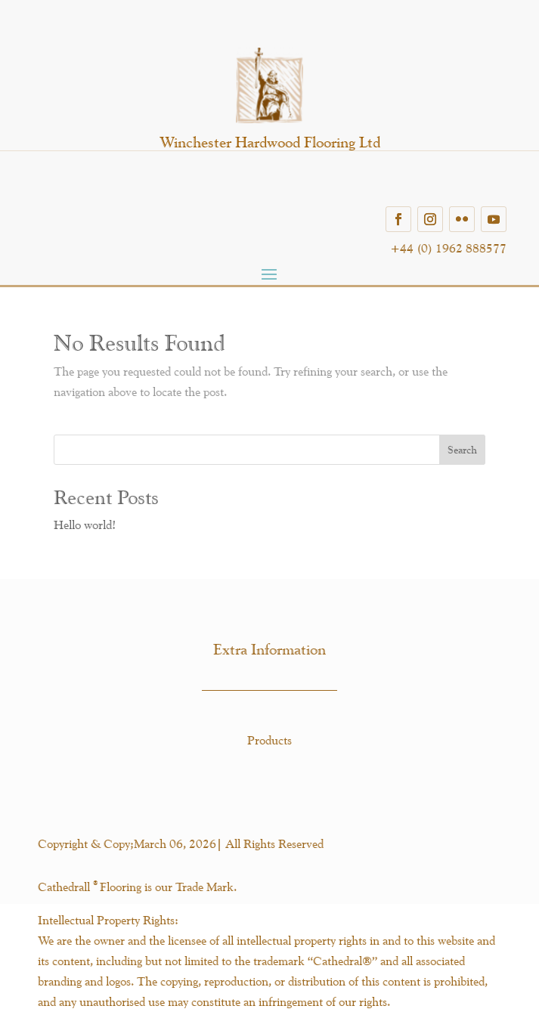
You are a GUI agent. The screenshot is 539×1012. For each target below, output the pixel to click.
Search (462, 450)
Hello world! (85, 525)
